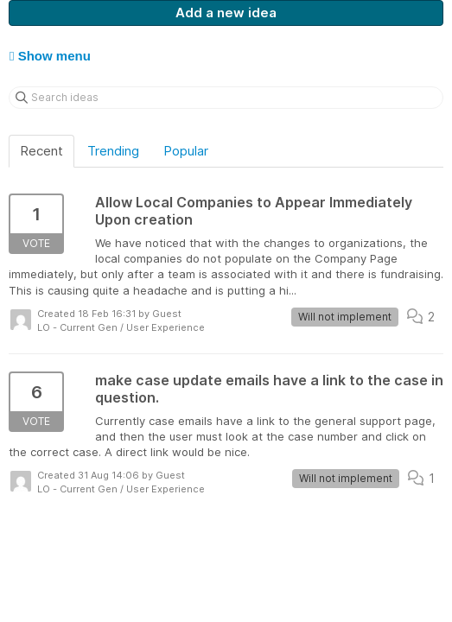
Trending (113, 151)
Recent (41, 151)
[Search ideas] (226, 97)
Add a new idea (226, 12)
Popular (185, 151)
